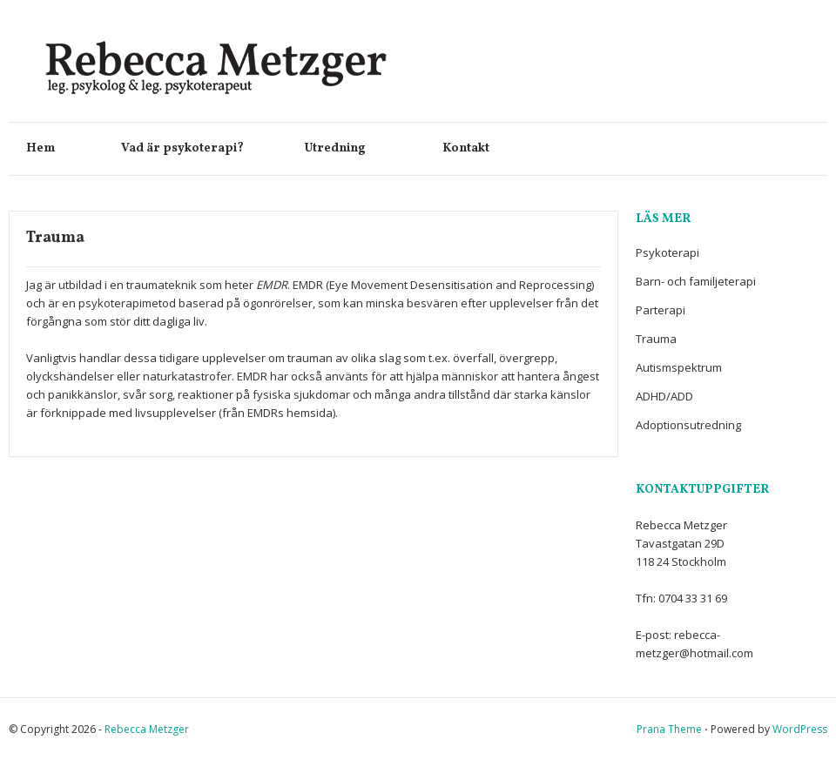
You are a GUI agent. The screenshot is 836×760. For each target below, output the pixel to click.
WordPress (799, 729)
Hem (56, 148)
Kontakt (465, 148)
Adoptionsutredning (688, 425)
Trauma (656, 338)
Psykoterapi (667, 252)
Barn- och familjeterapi (696, 281)
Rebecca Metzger (146, 729)
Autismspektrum (679, 367)
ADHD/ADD (664, 396)
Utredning (356, 148)
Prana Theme (669, 729)
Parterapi (660, 310)
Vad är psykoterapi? (195, 148)
